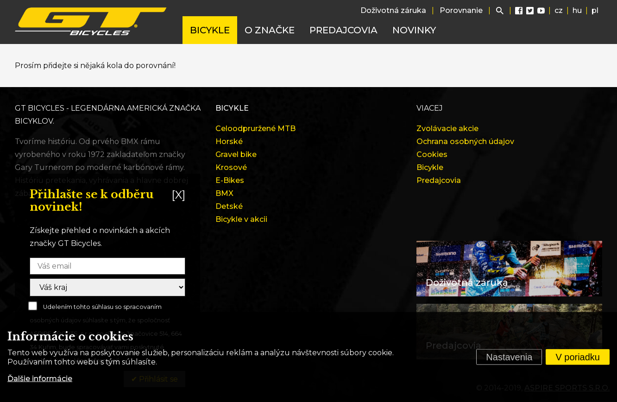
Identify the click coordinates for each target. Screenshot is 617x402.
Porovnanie (461, 10)
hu (577, 10)
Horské (229, 141)
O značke (270, 30)
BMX (224, 193)
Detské (229, 206)
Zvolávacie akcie (447, 128)
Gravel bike (236, 154)
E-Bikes (229, 180)
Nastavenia (509, 357)
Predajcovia (343, 30)
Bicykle (210, 30)
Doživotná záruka (393, 10)
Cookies (431, 154)
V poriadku (577, 357)
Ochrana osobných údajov (465, 141)
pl (595, 10)
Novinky (414, 30)
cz (558, 10)
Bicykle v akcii (241, 219)
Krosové (231, 167)
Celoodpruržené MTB (255, 128)
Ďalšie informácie (39, 378)
